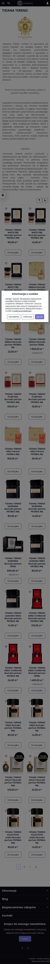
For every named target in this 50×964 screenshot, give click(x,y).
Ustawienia (14, 316)
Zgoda (39, 316)
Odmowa (27, 316)
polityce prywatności (22, 311)
